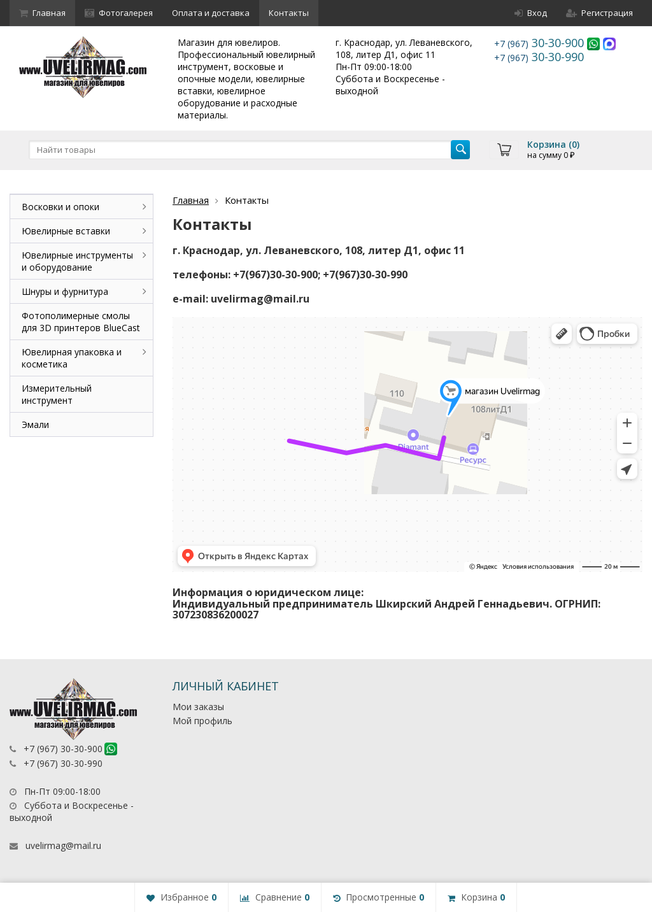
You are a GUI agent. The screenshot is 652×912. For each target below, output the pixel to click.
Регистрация (599, 12)
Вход (530, 12)
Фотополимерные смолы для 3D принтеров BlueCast (81, 322)
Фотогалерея (119, 12)
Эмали (35, 424)
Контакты (289, 12)
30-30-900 (540, 42)
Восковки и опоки (60, 207)
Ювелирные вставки (66, 231)
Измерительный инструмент (57, 394)
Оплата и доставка (211, 12)
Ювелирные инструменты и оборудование (77, 261)
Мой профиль (202, 721)
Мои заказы (198, 707)
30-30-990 (539, 56)
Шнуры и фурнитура (65, 291)
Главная (42, 12)
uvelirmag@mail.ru (63, 845)
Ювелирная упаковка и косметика (72, 358)
